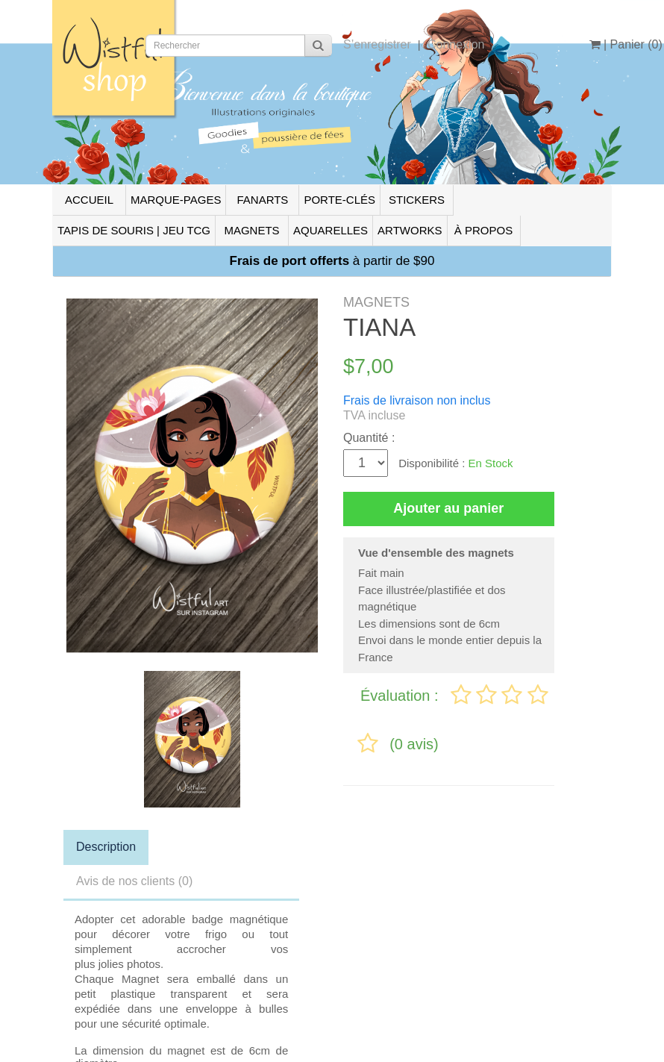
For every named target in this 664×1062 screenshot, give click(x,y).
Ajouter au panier (448, 508)
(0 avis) (414, 744)
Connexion (456, 44)
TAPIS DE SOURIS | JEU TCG (133, 230)
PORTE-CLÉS (339, 199)
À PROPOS (483, 230)
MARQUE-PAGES (176, 199)
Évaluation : (401, 695)
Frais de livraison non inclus (416, 400)
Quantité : (369, 437)
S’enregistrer (377, 44)
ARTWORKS (410, 230)
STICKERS (417, 199)
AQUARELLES (330, 230)
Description (106, 846)
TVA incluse (374, 415)
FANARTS (262, 199)
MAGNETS (251, 230)
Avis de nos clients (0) (134, 881)
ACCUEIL (89, 199)
